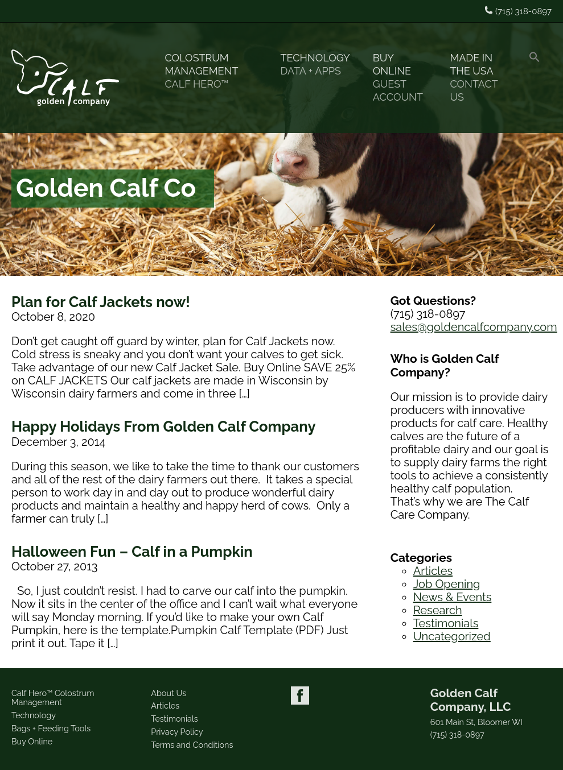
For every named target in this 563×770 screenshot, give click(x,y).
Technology (315, 64)
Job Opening (446, 584)
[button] (534, 78)
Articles (433, 571)
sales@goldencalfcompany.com (474, 327)
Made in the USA (478, 78)
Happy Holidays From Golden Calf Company (163, 426)
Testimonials (446, 623)
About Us (168, 693)
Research (437, 610)
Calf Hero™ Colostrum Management (52, 697)
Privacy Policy (177, 731)
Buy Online (400, 78)
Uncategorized (452, 636)
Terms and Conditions (192, 745)
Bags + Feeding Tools (51, 728)
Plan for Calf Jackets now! (100, 302)
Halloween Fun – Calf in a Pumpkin (132, 551)
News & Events (452, 597)
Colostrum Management (211, 71)
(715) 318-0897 (457, 734)
